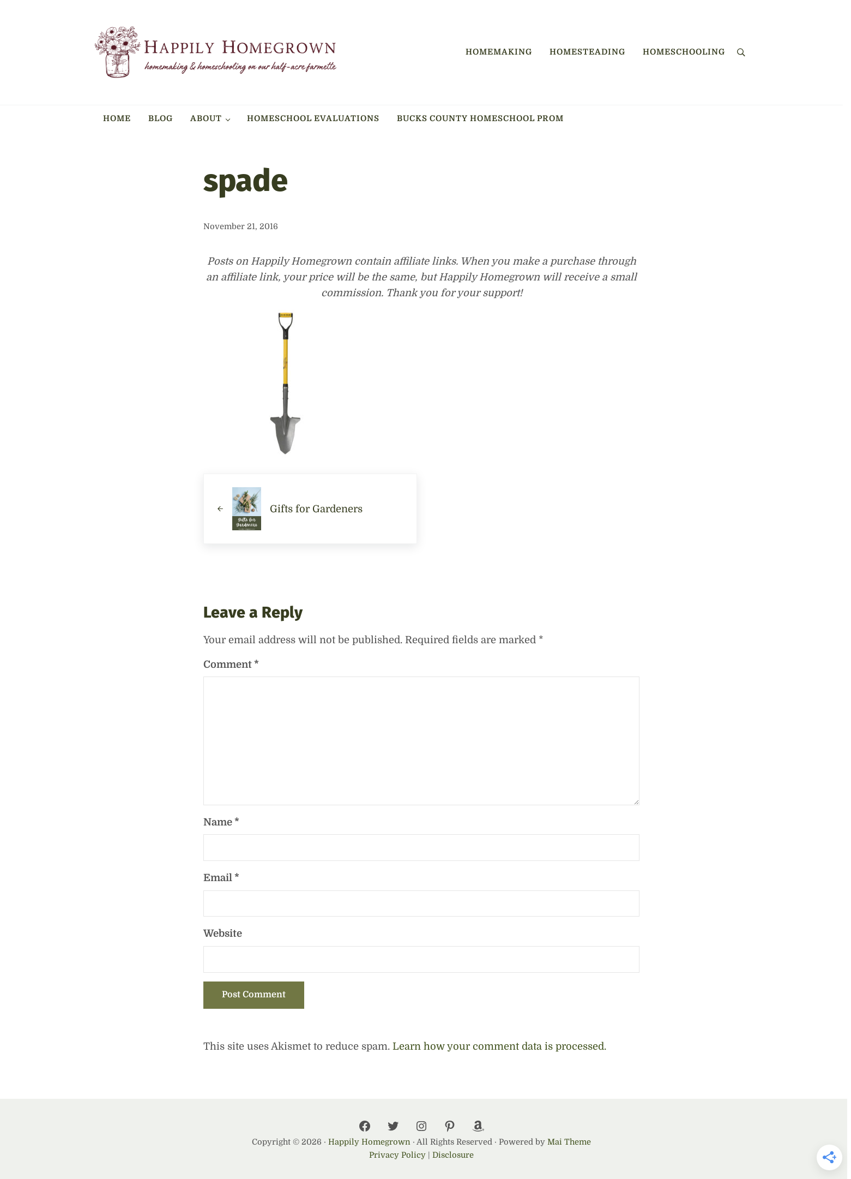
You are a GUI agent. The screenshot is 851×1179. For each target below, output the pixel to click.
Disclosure (453, 1155)
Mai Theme (569, 1142)
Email (221, 877)
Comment (231, 664)
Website (222, 933)
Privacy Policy (397, 1155)
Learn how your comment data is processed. (499, 1046)
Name (221, 822)
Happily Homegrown (369, 1142)
